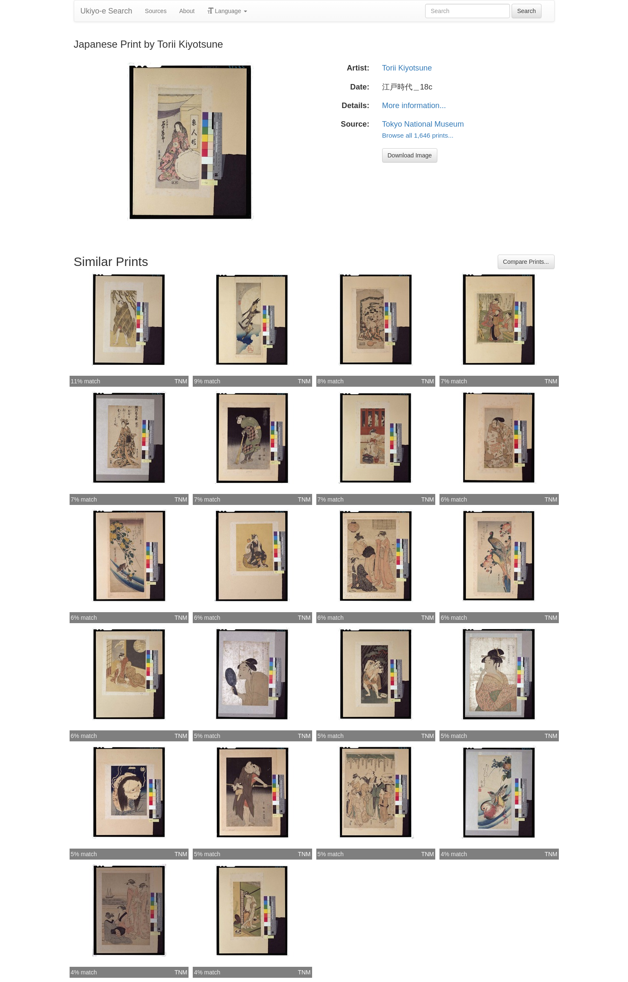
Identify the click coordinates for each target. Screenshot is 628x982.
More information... (414, 105)
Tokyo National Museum (423, 124)
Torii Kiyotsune (407, 68)
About (187, 11)
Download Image (410, 155)
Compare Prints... (526, 261)
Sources (156, 11)
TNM (181, 381)
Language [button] (227, 11)
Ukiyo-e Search (106, 11)
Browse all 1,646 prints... (417, 135)
